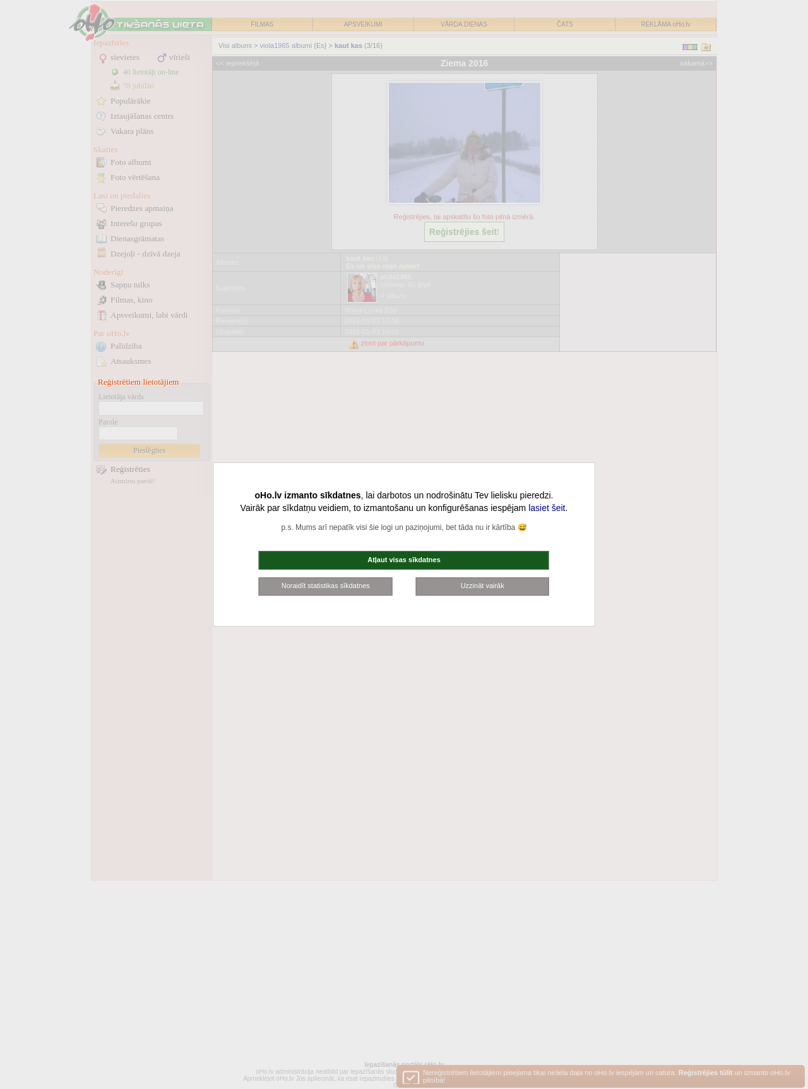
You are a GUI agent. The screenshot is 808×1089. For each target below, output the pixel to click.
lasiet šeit (546, 508)
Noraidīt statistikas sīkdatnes (326, 585)
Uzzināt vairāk (482, 585)
